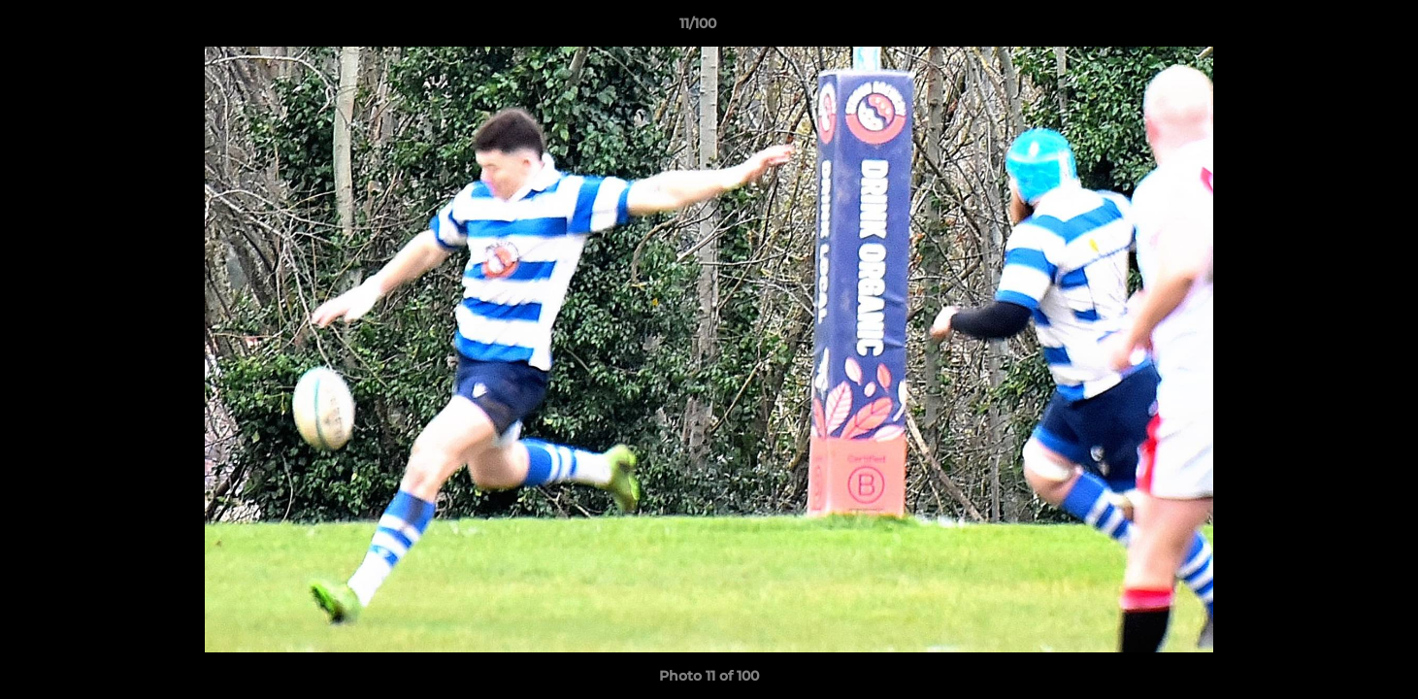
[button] (1336, 28)
